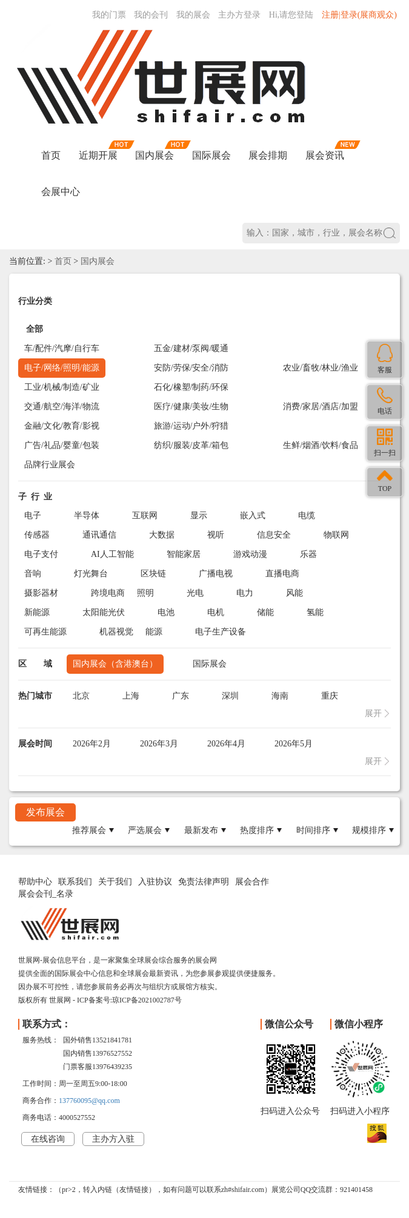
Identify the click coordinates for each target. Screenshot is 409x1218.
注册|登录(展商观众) (359, 14)
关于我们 (115, 881)
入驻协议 (155, 881)
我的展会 (193, 14)
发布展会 (45, 812)
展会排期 (267, 155)
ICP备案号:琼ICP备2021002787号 (129, 1000)
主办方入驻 (113, 1139)
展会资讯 (324, 155)
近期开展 (98, 155)
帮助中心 (35, 881)
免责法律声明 (203, 881)
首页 (51, 155)
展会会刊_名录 (45, 893)
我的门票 (109, 14)
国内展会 (154, 155)
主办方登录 (239, 14)
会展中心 (60, 191)
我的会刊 (151, 14)
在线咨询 (48, 1139)
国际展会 (211, 155)
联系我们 (75, 881)
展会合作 (252, 881)
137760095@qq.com (89, 1100)
